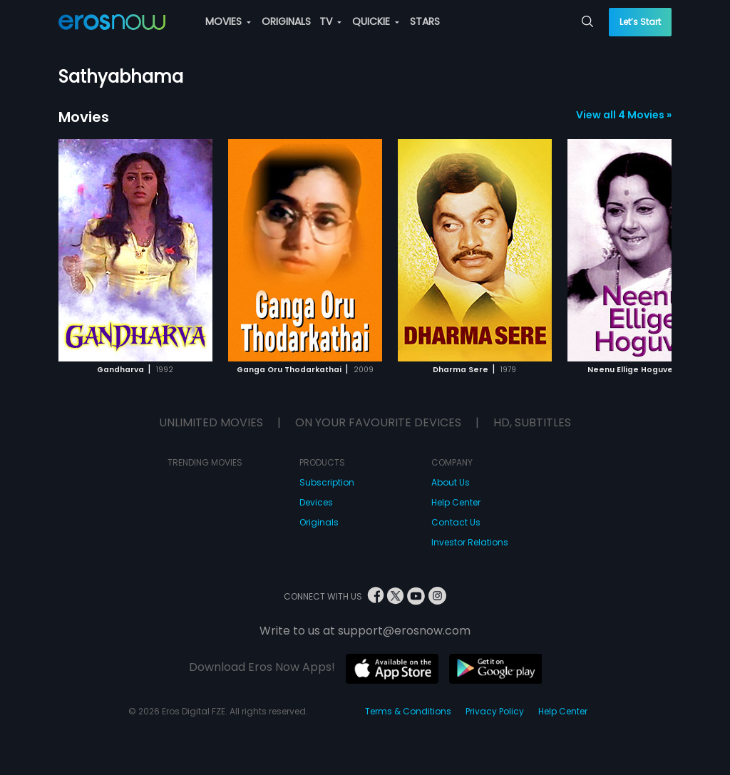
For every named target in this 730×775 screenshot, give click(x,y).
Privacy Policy (495, 711)
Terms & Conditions (408, 711)
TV (330, 21)
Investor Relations (469, 542)
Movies (83, 117)
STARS (425, 21)
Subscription (326, 482)
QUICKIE (375, 21)
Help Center (455, 502)
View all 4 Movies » (624, 115)
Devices (316, 502)
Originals (319, 522)
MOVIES (228, 21)
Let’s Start (640, 22)
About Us (450, 482)
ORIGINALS (286, 21)
